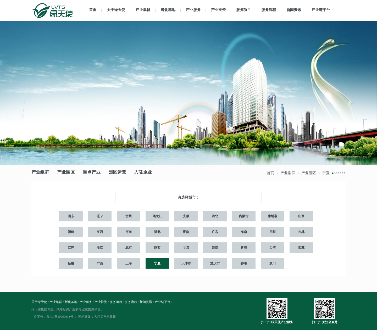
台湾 (272, 247)
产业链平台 (321, 10)
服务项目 (243, 10)
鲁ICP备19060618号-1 (61, 316)
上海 (128, 263)
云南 (215, 247)
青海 (244, 247)
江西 (100, 232)
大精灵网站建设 (105, 316)
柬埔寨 (272, 216)
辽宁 (100, 216)
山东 (71, 216)
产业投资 (218, 10)
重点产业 (92, 173)
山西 (301, 216)
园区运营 (117, 173)
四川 (272, 232)
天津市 (186, 263)
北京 (128, 247)
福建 (71, 232)
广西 (100, 263)
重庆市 (215, 263)
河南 (128, 232)
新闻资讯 (293, 10)
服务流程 (268, 10)
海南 (244, 232)
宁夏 (326, 173)
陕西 (157, 247)
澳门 (272, 263)
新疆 (71, 263)
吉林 (301, 232)
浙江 (100, 247)
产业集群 (143, 10)
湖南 (186, 232)
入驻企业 (143, 173)
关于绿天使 (116, 10)
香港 (244, 263)
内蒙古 (243, 216)
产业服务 (193, 10)
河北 (215, 216)
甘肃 (186, 247)
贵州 (128, 216)
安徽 (186, 216)
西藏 (301, 247)
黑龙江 (157, 216)
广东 (215, 232)
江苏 (71, 247)
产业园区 (66, 173)
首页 (92, 10)
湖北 (157, 232)
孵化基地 (168, 10)
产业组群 (40, 173)
